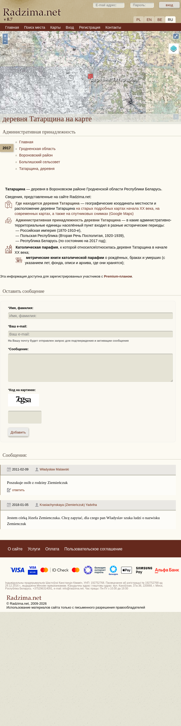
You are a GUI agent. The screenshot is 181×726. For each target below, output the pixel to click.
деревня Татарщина (114, 79)
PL (138, 20)
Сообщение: (19, 349)
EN (149, 20)
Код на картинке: (22, 390)
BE (159, 20)
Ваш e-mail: (18, 326)
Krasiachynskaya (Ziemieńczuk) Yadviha (68, 505)
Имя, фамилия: (21, 308)
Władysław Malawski (54, 469)
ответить (18, 490)
